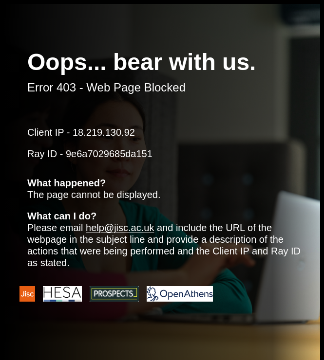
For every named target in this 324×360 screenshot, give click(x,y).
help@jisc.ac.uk (120, 227)
